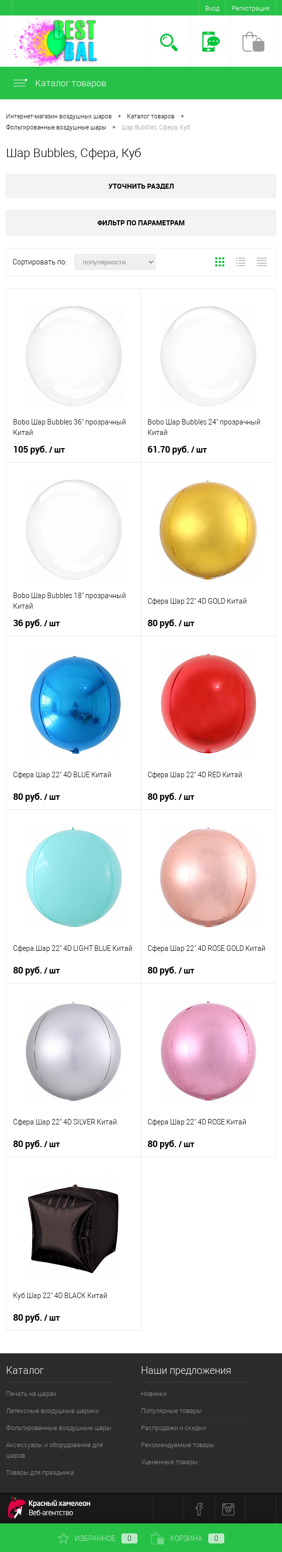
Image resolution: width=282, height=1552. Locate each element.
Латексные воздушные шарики (52, 1411)
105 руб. (39, 449)
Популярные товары (171, 1411)
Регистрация (250, 8)
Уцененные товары (169, 1462)
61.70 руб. (177, 449)
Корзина (187, 1538)
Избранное (97, 1538)
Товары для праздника (40, 1472)
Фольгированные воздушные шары (58, 1428)
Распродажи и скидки (173, 1428)
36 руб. (36, 623)
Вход (212, 8)
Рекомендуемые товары (178, 1445)
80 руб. (171, 623)
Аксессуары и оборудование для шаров (54, 1450)
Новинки (154, 1393)
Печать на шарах (31, 1393)
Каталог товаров (59, 83)
